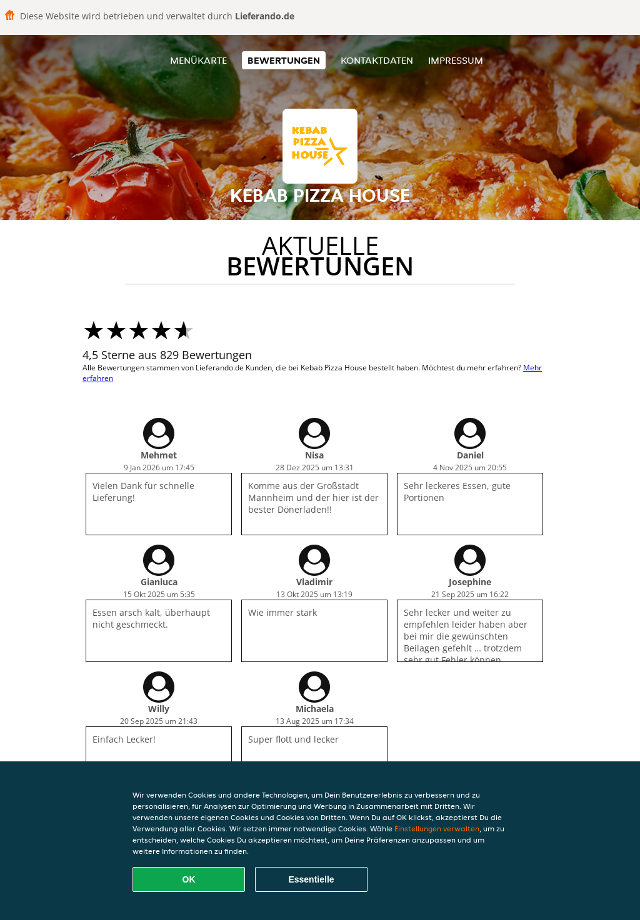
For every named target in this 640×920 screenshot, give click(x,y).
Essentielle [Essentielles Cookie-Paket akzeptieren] (311, 879)
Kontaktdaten (377, 60)
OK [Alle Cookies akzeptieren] (189, 879)
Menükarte (198, 60)
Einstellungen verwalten (436, 828)
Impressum (455, 60)
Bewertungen (284, 60)
